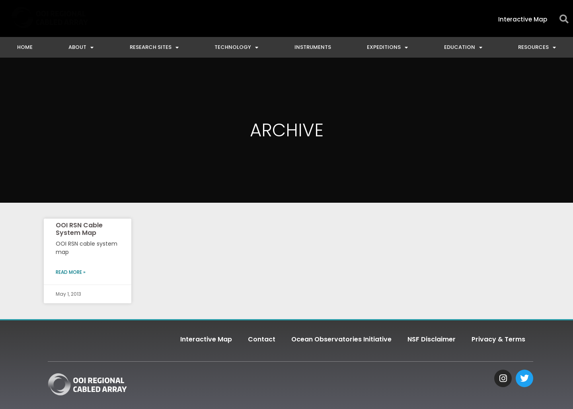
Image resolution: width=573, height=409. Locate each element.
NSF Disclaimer (431, 339)
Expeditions (387, 47)
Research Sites (154, 47)
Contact (261, 339)
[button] (564, 19)
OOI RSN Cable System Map (79, 229)
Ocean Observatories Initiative (341, 339)
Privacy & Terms (498, 339)
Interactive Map (206, 339)
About (81, 47)
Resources (537, 47)
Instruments (312, 47)
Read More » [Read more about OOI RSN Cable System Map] (71, 272)
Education (463, 47)
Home (25, 47)
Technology (236, 47)
